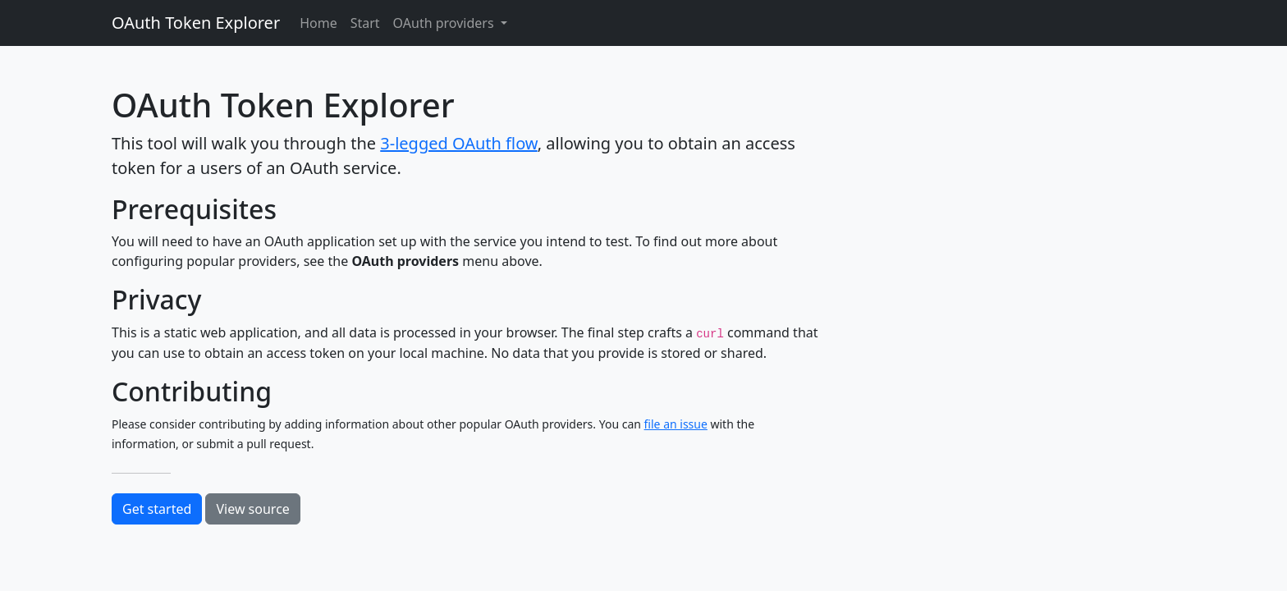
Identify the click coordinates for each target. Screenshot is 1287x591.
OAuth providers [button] (445, 23)
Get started (156, 509)
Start (365, 23)
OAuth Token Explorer (196, 22)
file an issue (676, 424)
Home (318, 23)
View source (252, 509)
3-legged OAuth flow (459, 143)
